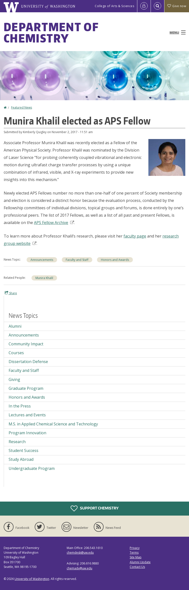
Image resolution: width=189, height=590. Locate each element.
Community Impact (26, 344)
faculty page (135, 236)
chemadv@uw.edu (79, 568)
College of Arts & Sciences (114, 6)
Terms (134, 552)
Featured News (21, 107)
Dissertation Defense (28, 361)
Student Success (23, 450)
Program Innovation (27, 432)
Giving (14, 379)
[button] (166, 157)
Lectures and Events (27, 415)
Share (11, 293)
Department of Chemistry (51, 32)
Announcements (42, 260)
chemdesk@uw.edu (80, 552)
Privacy (135, 548)
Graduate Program (26, 388)
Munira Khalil (44, 278)
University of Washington (32, 579)
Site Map (136, 557)
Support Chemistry (95, 508)
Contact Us (137, 567)
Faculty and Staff (77, 260)
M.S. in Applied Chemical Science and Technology (53, 424)
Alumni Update (140, 562)
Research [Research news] (17, 441)
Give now (176, 6)
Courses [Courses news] (16, 352)
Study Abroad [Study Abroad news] (21, 459)
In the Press (20, 406)
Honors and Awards (115, 260)
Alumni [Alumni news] (15, 326)
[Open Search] (157, 6)
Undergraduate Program (32, 468)
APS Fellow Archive (54, 222)
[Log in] (144, 6)
